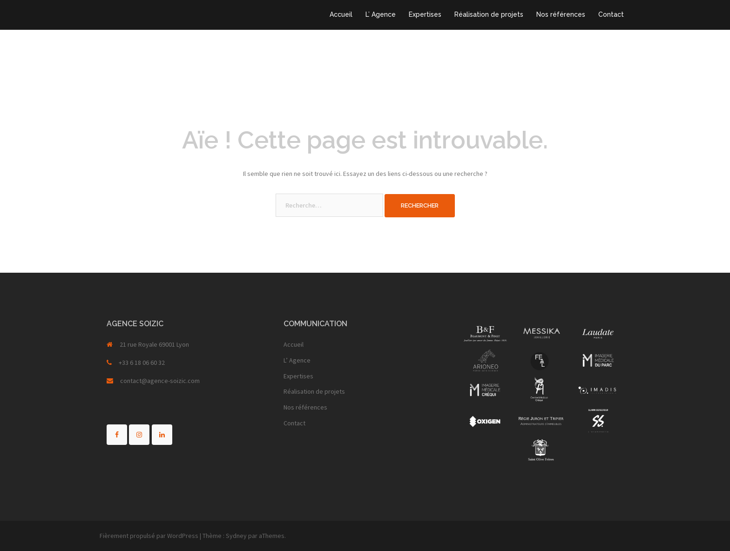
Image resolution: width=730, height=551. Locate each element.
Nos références (560, 14)
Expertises (425, 14)
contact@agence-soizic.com (160, 380)
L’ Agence (380, 14)
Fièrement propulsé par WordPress (149, 535)
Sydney (236, 535)
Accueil (341, 14)
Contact (611, 14)
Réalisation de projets (488, 14)
